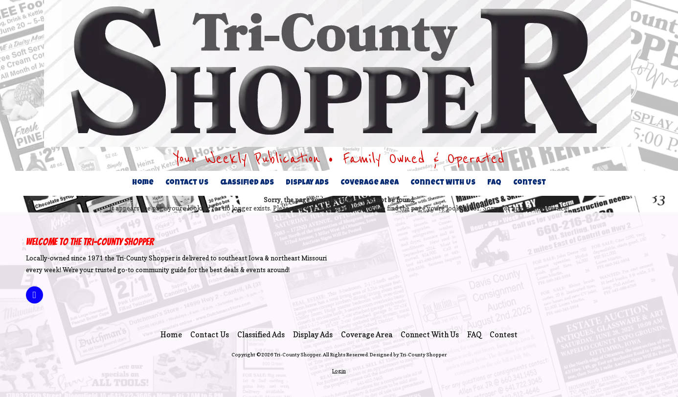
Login (339, 371)
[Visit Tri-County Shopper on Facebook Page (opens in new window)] (34, 295)
